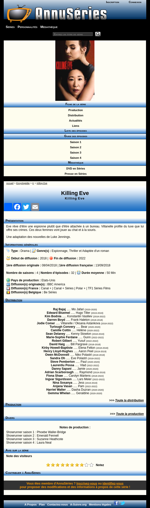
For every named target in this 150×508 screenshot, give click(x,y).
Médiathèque (49, 27)
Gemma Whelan (59, 393)
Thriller (73, 251)
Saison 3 (75, 152)
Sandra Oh (57, 358)
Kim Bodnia (53, 316)
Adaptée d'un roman (95, 251)
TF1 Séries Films (99, 288)
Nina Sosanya (62, 382)
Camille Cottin (61, 330)
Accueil (9, 183)
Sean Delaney (55, 334)
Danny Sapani (61, 368)
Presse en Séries (74, 173)
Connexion (135, 1)
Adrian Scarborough (59, 372)
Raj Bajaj (59, 309)
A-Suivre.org (78, 504)
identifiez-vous (112, 483)
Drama (24, 251)
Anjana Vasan (62, 386)
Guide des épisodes (75, 136)
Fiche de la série (75, 104)
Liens (75, 125)
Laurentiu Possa (62, 365)
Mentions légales (100, 504)
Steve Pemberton (62, 361)
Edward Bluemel (58, 313)
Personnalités (27, 27)
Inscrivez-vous (86, 483)
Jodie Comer (46, 323)
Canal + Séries (64, 288)
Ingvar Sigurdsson (58, 379)
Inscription (112, 1)
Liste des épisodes (75, 130)
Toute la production (130, 414)
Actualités (75, 120)
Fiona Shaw (54, 375)
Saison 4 (75, 157)
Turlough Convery (62, 327)
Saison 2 (75, 147)
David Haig (57, 344)
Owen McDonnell (57, 354)
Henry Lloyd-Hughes (58, 351)
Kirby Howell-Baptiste (57, 347)
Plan (42, 504)
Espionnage (59, 251)
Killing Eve (42, 183)
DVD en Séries (75, 168)
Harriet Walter (56, 389)
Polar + (80, 288)
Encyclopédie (23, 183)
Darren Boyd (56, 320)
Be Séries (50, 292)
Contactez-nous (57, 504)
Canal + (46, 288)
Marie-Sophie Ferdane (61, 337)
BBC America (56, 284)
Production (75, 110)
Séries (10, 27)
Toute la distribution (129, 400)
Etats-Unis (48, 280)
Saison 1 (75, 142)
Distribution (75, 115)
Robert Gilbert (62, 340)
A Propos (30, 504)
